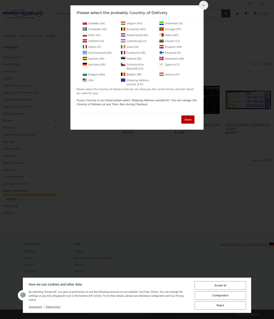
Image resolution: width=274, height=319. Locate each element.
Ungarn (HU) (131, 23)
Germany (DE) (94, 64)
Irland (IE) (130, 47)
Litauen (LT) (169, 41)
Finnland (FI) (170, 52)
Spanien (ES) (93, 58)
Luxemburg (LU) (134, 41)
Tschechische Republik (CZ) (132, 66)
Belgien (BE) (131, 74)
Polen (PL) (91, 35)
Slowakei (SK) (94, 23)
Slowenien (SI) (171, 23)
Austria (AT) (169, 74)
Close (187, 119)
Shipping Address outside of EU (135, 82)
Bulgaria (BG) (94, 74)
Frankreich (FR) (133, 52)
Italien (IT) (92, 47)
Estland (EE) (131, 58)
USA (88, 80)
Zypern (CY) (169, 64)
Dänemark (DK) (171, 58)
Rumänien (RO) (133, 29)
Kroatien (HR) (170, 47)
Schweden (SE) (95, 29)
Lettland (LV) (93, 41)
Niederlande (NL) (134, 35)
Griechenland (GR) (97, 52)
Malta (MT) (168, 35)
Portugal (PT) (170, 29)
